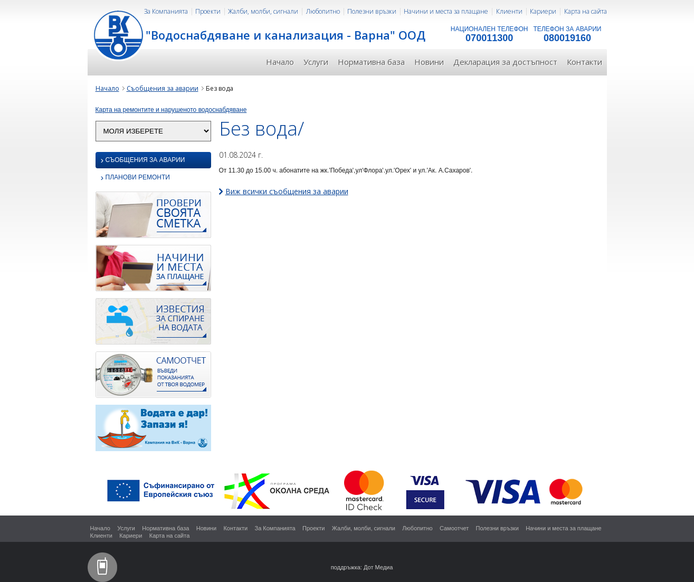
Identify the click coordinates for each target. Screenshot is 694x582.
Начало (280, 61)
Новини (429, 61)
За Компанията (166, 11)
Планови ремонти (135, 178)
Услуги (315, 61)
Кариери (543, 11)
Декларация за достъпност (505, 61)
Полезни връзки (371, 11)
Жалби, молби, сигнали (263, 11)
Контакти (584, 61)
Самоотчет (454, 528)
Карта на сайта (585, 11)
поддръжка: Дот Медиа (362, 567)
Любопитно (323, 11)
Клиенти (509, 11)
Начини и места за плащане (446, 11)
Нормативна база (371, 61)
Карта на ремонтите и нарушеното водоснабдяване (171, 109)
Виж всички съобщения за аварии (286, 191)
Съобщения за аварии (162, 88)
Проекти (208, 11)
